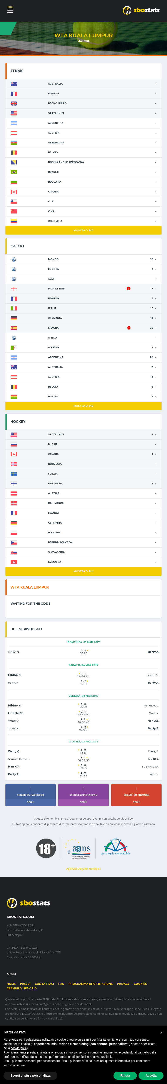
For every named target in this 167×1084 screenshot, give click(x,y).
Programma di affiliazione (91, 984)
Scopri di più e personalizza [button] (30, 1075)
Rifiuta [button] (125, 1075)
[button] (161, 1032)
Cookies (140, 984)
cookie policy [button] (19, 1048)
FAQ (61, 984)
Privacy (123, 984)
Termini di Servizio (22, 989)
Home (11, 984)
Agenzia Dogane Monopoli (83, 869)
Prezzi (25, 984)
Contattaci (44, 984)
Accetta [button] (151, 1075)
